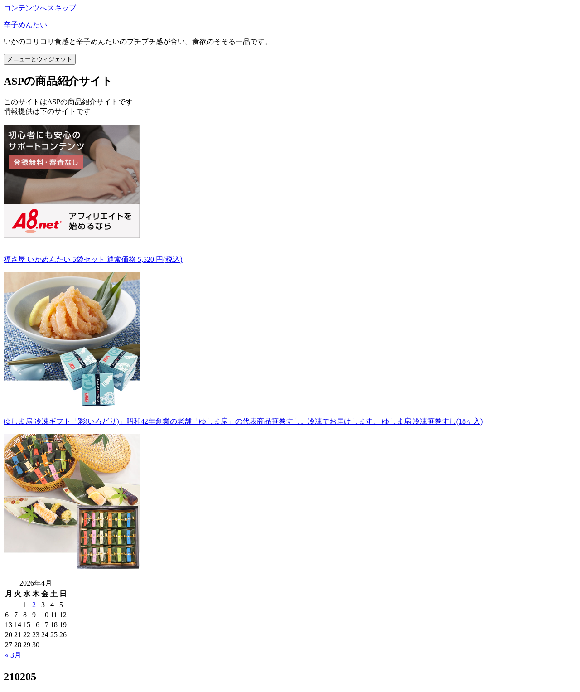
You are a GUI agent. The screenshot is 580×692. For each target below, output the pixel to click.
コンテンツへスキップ (40, 8)
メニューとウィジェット (39, 59)
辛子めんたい (25, 25)
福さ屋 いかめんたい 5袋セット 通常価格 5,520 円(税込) (93, 259)
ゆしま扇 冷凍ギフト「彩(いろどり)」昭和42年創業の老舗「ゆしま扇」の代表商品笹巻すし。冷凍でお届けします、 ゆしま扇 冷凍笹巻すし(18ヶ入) (243, 421)
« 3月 (13, 655)
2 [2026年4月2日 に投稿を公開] (34, 605)
